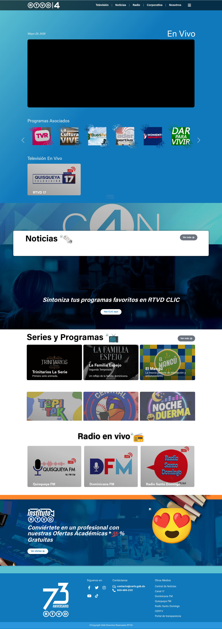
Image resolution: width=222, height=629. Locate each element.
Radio (136, 5)
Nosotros (175, 5)
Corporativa (154, 5)
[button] (189, 5)
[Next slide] (199, 172)
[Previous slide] (23, 172)
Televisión (102, 5)
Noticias (120, 5)
